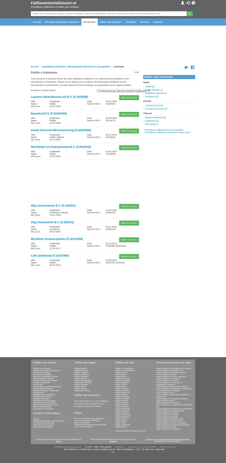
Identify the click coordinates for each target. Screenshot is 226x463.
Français (157, 22)
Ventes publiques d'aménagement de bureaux (173, 368)
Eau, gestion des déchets (43, 389)
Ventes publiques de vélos (166, 427)
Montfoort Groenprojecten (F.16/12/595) (57, 238)
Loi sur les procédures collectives (87, 421)
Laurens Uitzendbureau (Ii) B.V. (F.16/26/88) (59, 96)
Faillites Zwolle (121, 427)
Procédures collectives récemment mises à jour (167, 132)
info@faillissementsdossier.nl (67, 447)
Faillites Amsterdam (122, 381)
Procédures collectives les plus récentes (164, 130)
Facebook (113, 441)
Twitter (58, 441)
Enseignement (38, 393)
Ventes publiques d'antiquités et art (169, 371)
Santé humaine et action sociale (45, 405)
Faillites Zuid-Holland (82, 391)
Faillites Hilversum (122, 407)
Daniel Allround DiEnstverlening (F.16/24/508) (61, 130)
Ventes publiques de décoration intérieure (172, 387)
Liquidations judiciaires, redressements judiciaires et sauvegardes (76, 66)
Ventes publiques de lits (165, 401)
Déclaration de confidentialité (142, 447)
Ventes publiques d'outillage (167, 417)
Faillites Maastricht (122, 411)
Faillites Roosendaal (123, 415)
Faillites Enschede (122, 397)
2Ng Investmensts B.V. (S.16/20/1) (53, 205)
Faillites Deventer (122, 389)
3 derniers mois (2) (154, 105)
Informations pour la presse (43, 425)
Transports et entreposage (43, 409)
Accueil (37, 22)
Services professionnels (42, 407)
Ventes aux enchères (110, 22)
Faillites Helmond (121, 403)
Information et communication (44, 401)
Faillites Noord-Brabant (83, 381)
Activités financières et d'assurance (46, 371)
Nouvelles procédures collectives (62, 22)
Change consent (167, 447)
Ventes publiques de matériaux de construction (174, 409)
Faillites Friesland (81, 373)
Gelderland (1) (152, 121)
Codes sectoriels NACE (83, 427)
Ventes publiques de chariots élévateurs (171, 377)
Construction (38, 385)
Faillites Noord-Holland (83, 383)
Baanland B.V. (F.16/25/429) (49, 113)
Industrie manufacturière (42, 397)
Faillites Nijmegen (122, 413)
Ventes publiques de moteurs (167, 415)
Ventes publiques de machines (168, 403)
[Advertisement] (85, 182)
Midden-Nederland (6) (155, 117)
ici (107, 401)
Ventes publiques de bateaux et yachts (171, 373)
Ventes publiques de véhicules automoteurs (173, 425)
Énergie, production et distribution (46, 391)
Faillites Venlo (120, 423)
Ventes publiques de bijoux (166, 375)
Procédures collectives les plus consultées (90, 425)
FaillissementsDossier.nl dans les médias (49, 421)
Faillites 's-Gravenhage (124, 368)
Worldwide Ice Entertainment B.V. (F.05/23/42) (61, 146)
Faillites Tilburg (121, 419)
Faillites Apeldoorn (122, 383)
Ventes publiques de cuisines (167, 381)
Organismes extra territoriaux (44, 403)
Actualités (131, 22)
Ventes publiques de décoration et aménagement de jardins (169, 384)
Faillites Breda (120, 387)
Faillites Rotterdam (122, 417)
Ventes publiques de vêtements (168, 429)
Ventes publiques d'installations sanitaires (172, 399)
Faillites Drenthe (80, 368)
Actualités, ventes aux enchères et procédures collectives (168, 439)
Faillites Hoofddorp (122, 409)
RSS (136, 72)
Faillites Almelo (121, 375)
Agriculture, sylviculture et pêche (45, 377)
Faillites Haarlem (121, 401)
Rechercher (90, 22)
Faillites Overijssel (81, 385)
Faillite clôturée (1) (154, 90)
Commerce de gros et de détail (45, 381)
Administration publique (42, 375)
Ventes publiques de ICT (165, 393)
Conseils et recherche (41, 383)
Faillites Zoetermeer (122, 425)
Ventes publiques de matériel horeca (170, 411)
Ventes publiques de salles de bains (170, 419)
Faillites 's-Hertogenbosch (125, 371)
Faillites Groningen (81, 377)
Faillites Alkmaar (121, 373)
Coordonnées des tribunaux (43, 423)
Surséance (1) (152, 96)
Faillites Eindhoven (122, 393)
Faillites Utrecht (80, 387)
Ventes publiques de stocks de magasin (171, 423)
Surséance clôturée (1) (156, 93)
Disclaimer (120, 447)
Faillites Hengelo (121, 405)
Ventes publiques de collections (168, 379)
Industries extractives (41, 399)
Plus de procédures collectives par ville (130, 431)
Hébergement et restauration (44, 395)
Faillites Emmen (121, 395)
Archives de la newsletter (42, 427)
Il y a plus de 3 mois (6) (156, 108)
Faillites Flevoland (81, 371)
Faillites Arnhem (121, 385)
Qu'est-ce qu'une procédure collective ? (89, 419)
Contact (36, 419)
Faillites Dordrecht (122, 391)
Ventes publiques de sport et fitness (169, 421)
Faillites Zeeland (80, 389)
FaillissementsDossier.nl (53, 3)
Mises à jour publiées (82, 423)
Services (144, 22)
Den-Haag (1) (151, 124)
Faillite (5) (150, 86)
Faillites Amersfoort (122, 379)
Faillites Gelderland (81, 375)
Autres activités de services (43, 379)
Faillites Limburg (80, 379)
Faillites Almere (121, 377)
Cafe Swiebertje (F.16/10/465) (50, 255)
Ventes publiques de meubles (167, 413)
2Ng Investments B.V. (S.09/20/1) (52, 222)
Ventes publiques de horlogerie (168, 391)
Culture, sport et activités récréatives (47, 387)
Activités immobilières (41, 373)
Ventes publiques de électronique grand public (174, 389)
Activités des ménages (41, 368)
